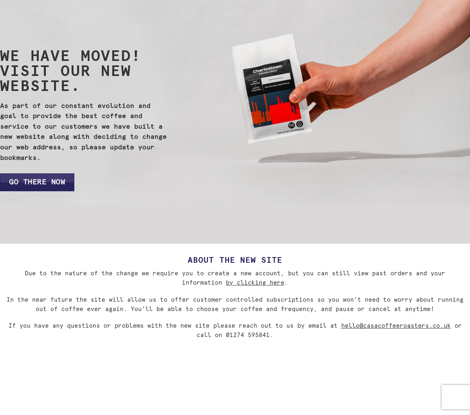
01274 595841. (249, 335)
